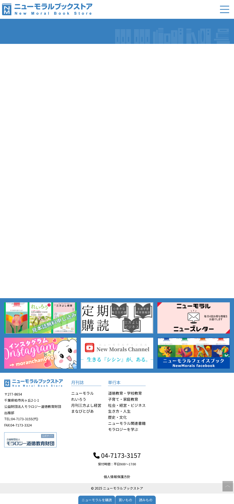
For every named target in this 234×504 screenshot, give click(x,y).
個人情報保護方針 (117, 476)
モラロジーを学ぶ (123, 429)
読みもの (145, 499)
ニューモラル (82, 393)
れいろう (78, 399)
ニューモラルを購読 (97, 499)
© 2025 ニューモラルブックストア (117, 488)
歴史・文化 (117, 417)
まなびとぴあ (82, 411)
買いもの (125, 499)
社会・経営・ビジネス (127, 405)
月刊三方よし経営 (86, 405)
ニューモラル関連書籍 (127, 423)
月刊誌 (77, 382)
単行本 (114, 382)
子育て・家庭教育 (123, 399)
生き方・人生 (119, 411)
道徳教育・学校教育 (125, 393)
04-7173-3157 (117, 455)
